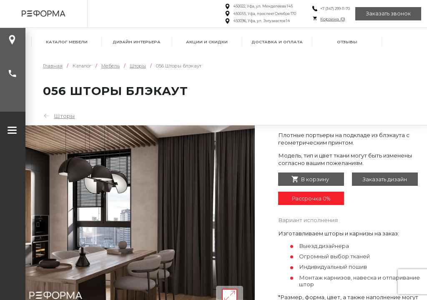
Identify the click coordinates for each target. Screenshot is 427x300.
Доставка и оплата (277, 42)
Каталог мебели (67, 42)
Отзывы (347, 42)
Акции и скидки (207, 42)
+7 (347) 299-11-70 (335, 9)
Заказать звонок (388, 13)
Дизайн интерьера (137, 42)
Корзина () (332, 19)
